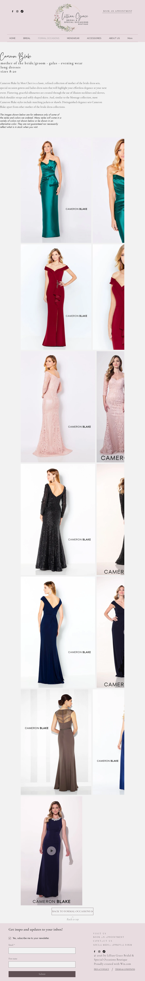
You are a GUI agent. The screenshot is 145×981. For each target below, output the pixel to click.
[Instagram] (17, 11)
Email (12, 945)
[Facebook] (12, 11)
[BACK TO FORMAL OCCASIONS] (72, 911)
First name (13, 958)
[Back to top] (72, 918)
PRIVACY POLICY (101, 969)
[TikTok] (22, 11)
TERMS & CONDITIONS (125, 969)
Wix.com (125, 964)
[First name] (41, 964)
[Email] (41, 951)
